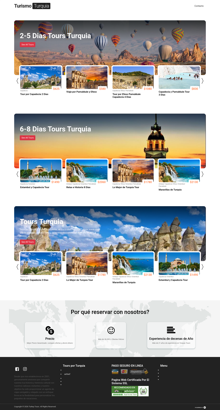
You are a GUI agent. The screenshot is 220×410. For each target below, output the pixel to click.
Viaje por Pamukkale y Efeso (81, 91)
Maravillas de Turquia (170, 189)
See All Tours (27, 44)
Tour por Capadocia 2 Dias (34, 94)
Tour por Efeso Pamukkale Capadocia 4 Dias (127, 95)
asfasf (67, 374)
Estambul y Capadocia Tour (34, 187)
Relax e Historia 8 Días (78, 187)
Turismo (32, 6)
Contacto (199, 6)
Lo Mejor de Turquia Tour (126, 187)
